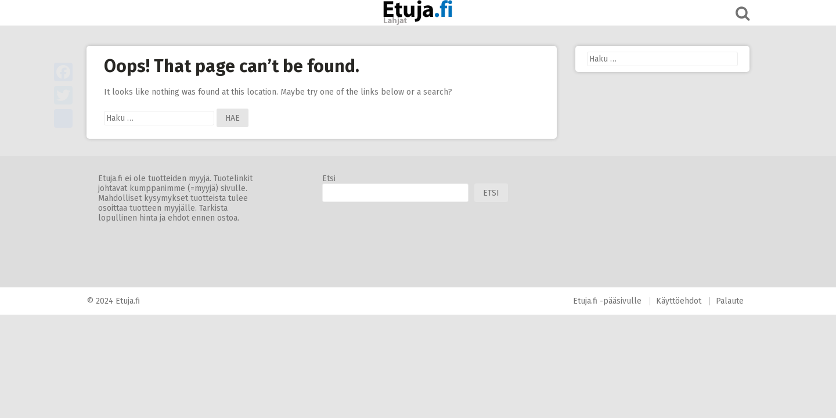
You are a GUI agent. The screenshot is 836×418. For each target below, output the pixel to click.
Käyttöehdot (678, 301)
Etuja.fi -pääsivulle (607, 301)
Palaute (730, 301)
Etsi (329, 178)
